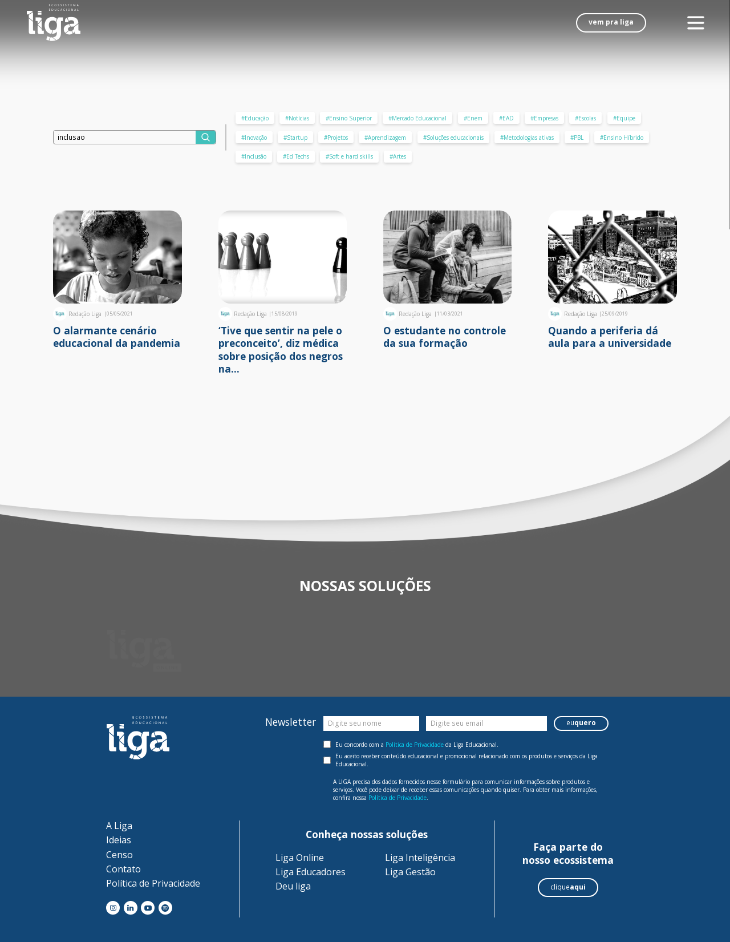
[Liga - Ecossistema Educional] (54, 22)
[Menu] (696, 23)
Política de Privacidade (415, 745)
